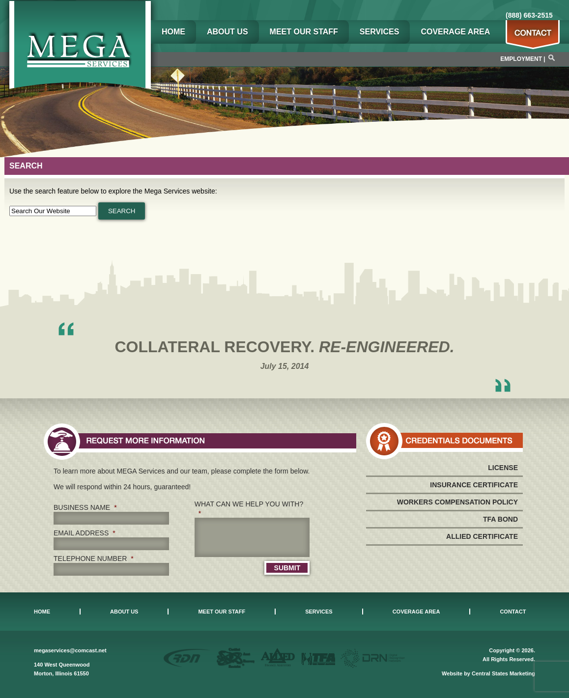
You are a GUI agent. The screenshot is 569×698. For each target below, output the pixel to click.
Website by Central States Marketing (488, 673)
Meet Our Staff (304, 32)
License (503, 468)
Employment (521, 59)
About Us (227, 32)
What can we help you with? (249, 508)
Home (173, 32)
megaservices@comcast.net (70, 650)
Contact (513, 611)
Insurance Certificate (474, 485)
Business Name (85, 507)
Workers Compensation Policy (457, 502)
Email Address (84, 533)
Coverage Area (455, 32)
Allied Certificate (482, 536)
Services (379, 32)
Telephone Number (94, 558)
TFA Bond (500, 519)
